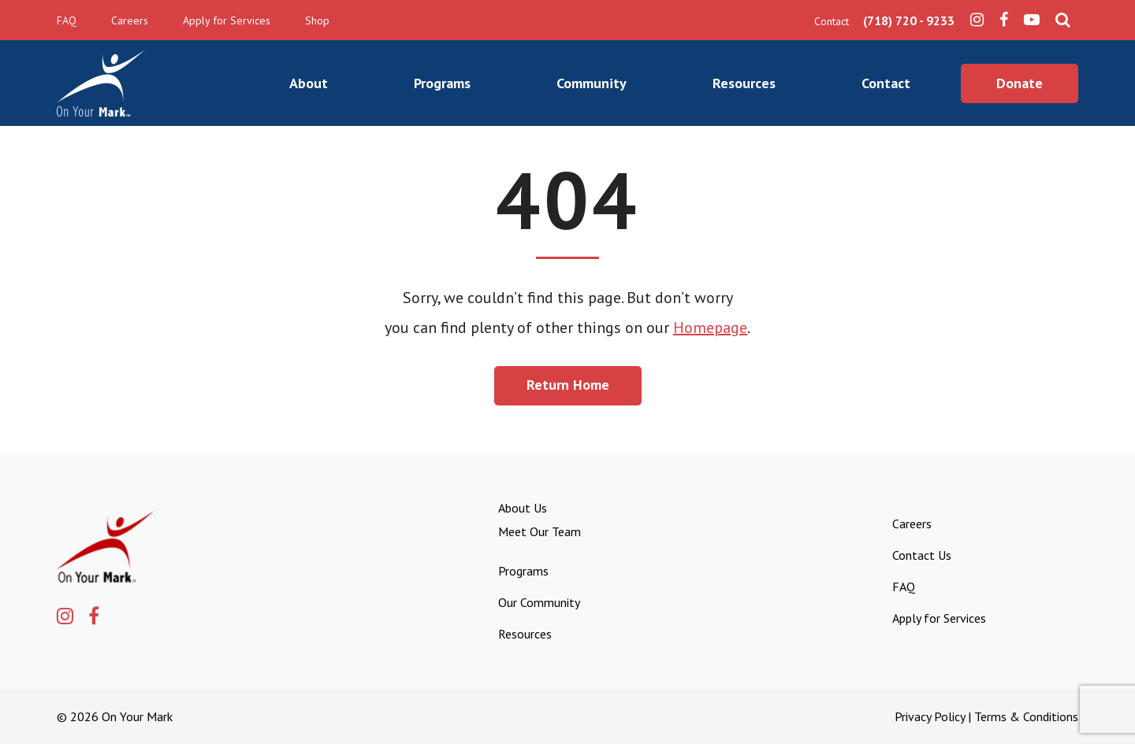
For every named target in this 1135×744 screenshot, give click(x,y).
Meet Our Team (539, 531)
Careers (129, 20)
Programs (442, 83)
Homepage (710, 327)
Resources (744, 83)
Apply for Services (226, 20)
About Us (522, 508)
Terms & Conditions (1026, 716)
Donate (1019, 83)
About (308, 83)
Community (591, 83)
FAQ (66, 20)
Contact (885, 83)
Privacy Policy (930, 716)
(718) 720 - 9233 (909, 20)
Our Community (539, 602)
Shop (317, 20)
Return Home (568, 385)
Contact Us (921, 555)
